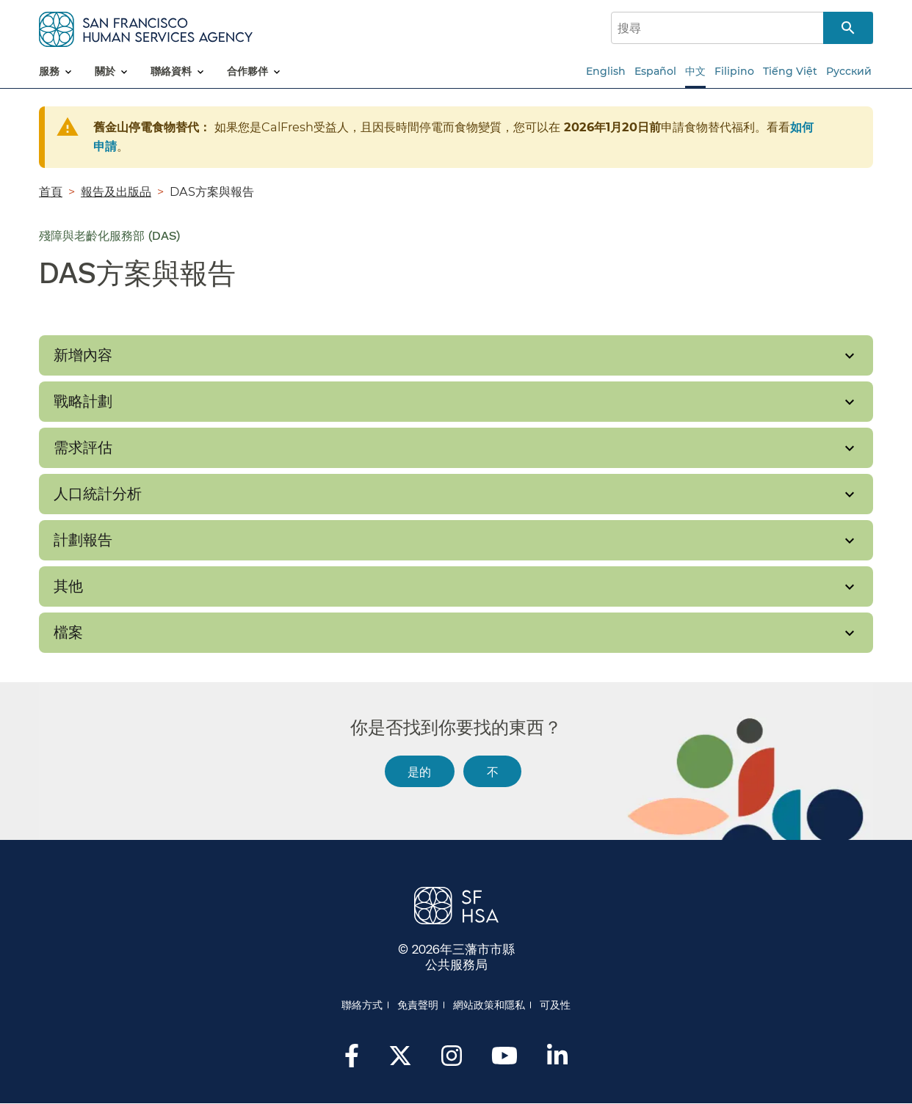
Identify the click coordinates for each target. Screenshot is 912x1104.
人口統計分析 (98, 493)
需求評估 (83, 447)
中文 (695, 71)
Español (655, 71)
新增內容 (83, 355)
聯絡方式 (362, 1005)
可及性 (555, 1005)
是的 (419, 771)
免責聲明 (417, 1005)
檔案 (68, 632)
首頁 (50, 191)
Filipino (734, 71)
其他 (68, 586)
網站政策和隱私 (489, 1005)
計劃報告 (83, 540)
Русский (849, 71)
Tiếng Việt (790, 71)
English (606, 71)
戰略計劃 (83, 401)
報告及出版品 (116, 191)
